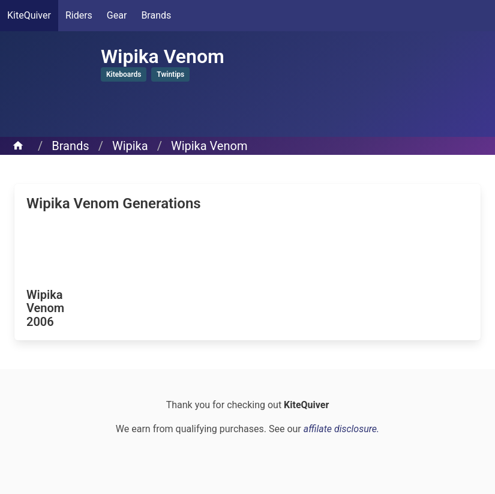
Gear (117, 15)
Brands (156, 15)
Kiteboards (123, 74)
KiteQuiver (29, 15)
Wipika (130, 146)
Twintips (170, 74)
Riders (78, 15)
